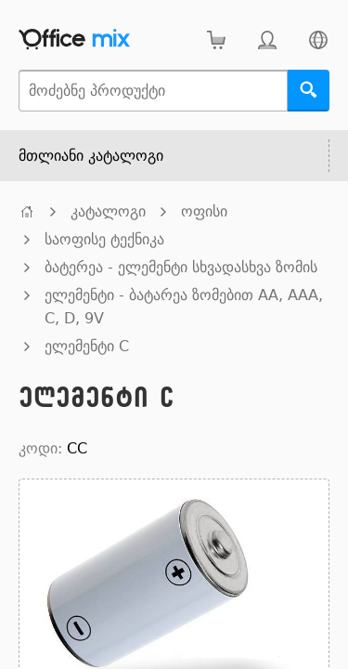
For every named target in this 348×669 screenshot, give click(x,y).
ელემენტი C (87, 346)
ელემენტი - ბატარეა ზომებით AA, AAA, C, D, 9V (184, 306)
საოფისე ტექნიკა (104, 239)
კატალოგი (108, 211)
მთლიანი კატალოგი (91, 155)
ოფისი (204, 211)
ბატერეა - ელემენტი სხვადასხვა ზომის (181, 267)
